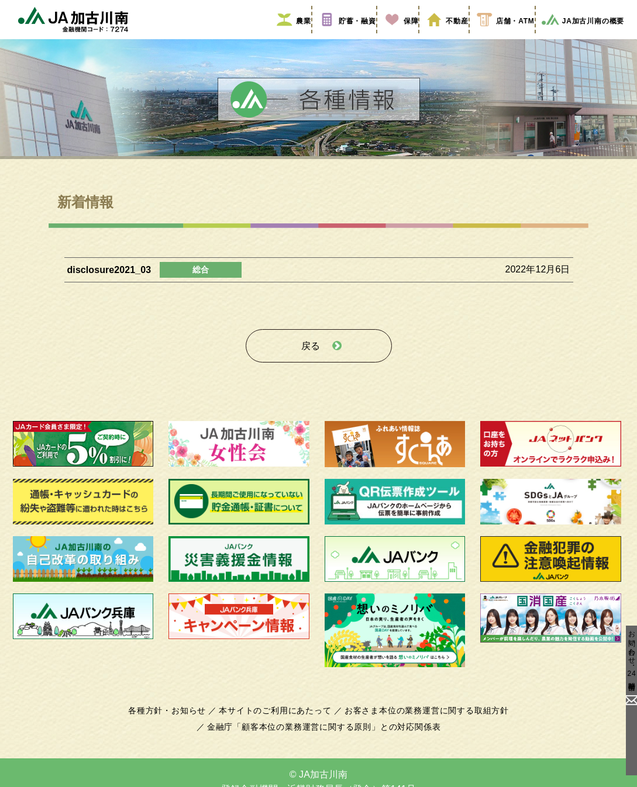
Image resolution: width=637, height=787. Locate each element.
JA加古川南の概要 (579, 37)
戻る (310, 358)
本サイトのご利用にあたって (277, 718)
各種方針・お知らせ (174, 718)
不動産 (441, 37)
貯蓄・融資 (342, 37)
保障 (395, 37)
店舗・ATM (499, 37)
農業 (289, 37)
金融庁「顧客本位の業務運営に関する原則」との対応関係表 (323, 735)
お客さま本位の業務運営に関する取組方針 (422, 718)
